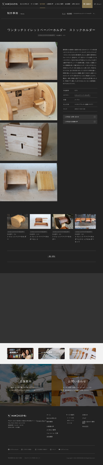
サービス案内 (34, 4)
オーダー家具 (70, 418)
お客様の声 (50, 4)
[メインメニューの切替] (98, 4)
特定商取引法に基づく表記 (15, 458)
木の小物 (69, 423)
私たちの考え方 (24, 4)
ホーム (63, 13)
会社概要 (67, 4)
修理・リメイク (70, 420)
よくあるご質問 (59, 4)
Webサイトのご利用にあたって (32, 458)
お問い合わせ (76, 4)
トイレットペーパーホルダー (82, 95)
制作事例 (42, 4)
